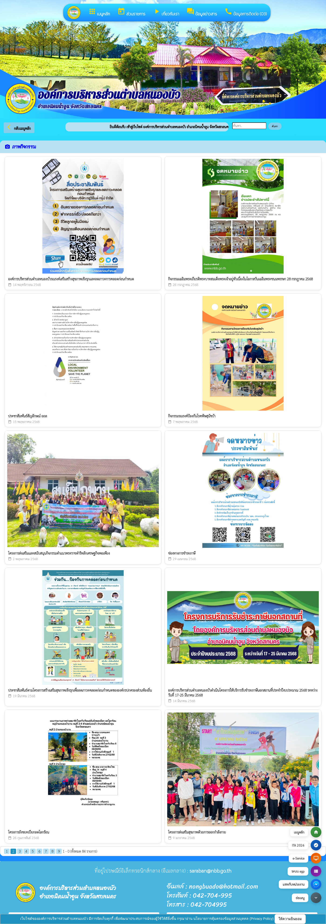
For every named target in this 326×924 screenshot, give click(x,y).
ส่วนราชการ (131, 12)
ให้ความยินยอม (290, 919)
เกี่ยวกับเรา (166, 12)
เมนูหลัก (99, 12)
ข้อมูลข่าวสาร (202, 12)
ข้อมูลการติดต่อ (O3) (245, 12)
